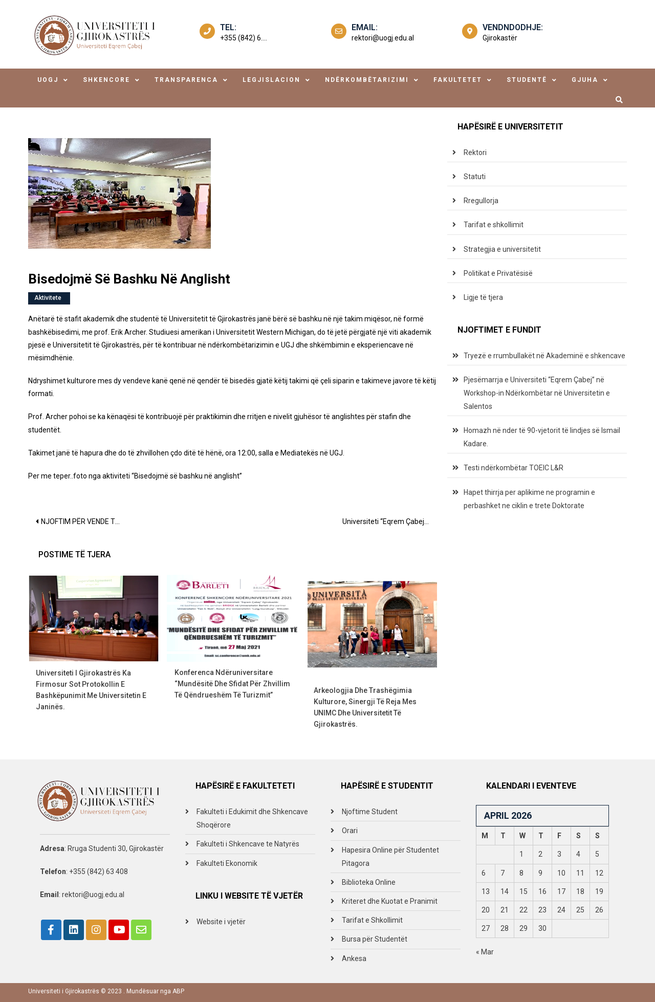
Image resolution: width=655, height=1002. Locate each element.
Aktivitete (47, 297)
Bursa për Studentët (374, 939)
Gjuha (585, 79)
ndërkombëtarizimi (367, 79)
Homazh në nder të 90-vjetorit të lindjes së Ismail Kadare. (542, 437)
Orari (350, 830)
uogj (47, 79)
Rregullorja (481, 201)
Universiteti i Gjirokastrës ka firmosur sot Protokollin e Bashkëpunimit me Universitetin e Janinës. (91, 690)
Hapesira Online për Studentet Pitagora (390, 856)
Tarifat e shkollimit (493, 225)
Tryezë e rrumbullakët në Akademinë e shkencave (544, 356)
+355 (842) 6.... (243, 38)
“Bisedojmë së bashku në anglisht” (187, 476)
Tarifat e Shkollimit (372, 920)
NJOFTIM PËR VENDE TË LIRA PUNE (85, 521)
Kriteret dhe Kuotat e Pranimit (390, 901)
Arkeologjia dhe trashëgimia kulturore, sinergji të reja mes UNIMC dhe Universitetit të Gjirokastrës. (365, 707)
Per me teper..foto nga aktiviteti (79, 476)
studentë (527, 79)
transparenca (186, 79)
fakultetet (457, 79)
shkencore (106, 79)
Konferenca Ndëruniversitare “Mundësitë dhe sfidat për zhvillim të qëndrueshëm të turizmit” (232, 683)
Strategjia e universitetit (502, 249)
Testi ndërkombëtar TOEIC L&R (513, 468)
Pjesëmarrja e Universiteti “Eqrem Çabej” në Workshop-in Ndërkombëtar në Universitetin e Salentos (537, 393)
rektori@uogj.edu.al (383, 38)
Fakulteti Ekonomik (226, 863)
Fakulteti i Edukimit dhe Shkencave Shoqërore (252, 818)
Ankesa (354, 958)
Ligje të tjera (483, 297)
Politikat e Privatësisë (498, 273)
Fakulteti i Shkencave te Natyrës (247, 844)
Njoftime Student (370, 812)
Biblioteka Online (369, 882)
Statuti (475, 176)
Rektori (475, 152)
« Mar (485, 952)
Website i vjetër (221, 922)
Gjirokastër (500, 38)
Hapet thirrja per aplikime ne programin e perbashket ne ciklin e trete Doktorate (529, 499)
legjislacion (271, 79)
